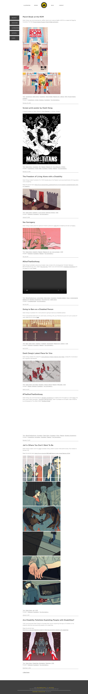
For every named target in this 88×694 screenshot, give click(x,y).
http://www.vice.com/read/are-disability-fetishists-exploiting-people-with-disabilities (45, 629)
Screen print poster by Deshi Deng (37, 108)
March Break (49, 96)
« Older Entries (26, 672)
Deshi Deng (36, 96)
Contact (61, 5)
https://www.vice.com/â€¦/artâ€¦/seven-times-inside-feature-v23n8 (52, 453)
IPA (40, 166)
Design (36, 5)
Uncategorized (32, 301)
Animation (40, 435)
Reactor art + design (58, 96)
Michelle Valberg (61, 298)
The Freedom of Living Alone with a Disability (42, 176)
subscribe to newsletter (38, 691)
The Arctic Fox (45, 299)
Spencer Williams (50, 212)
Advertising (29, 96)
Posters (50, 168)
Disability (35, 212)
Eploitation (42, 663)
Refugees (59, 384)
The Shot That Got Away (45, 399)
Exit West (35, 384)
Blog (52, 5)
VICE (57, 212)
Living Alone (41, 212)
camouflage (40, 298)
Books (29, 386)
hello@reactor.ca (41, 687)
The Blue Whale (46, 401)
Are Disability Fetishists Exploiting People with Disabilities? (48, 620)
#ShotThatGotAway (31, 261)
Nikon (34, 268)
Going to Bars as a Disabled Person (38, 309)
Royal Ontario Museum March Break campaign (45, 22)
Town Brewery (46, 111)
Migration (41, 384)
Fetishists (48, 663)
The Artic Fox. (44, 266)
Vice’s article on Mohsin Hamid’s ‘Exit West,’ (53, 356)
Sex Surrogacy (29, 222)
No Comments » (55, 100)
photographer (74, 298)
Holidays (41, 100)
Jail (34, 610)
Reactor (43, 166)
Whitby (63, 166)
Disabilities (35, 663)
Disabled (43, 343)
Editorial (30, 214)
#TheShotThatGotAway (33, 394)
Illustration (27, 5)
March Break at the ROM (33, 17)
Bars (27, 343)
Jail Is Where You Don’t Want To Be (38, 445)
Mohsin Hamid (48, 384)
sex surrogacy (56, 251)
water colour (53, 299)
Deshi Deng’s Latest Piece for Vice (37, 353)
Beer (40, 168)
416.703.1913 (51, 687)
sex (51, 251)
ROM (66, 96)
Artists (36, 100)
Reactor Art (49, 166)
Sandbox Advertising (69, 266)
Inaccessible (50, 343)
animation (37, 437)
